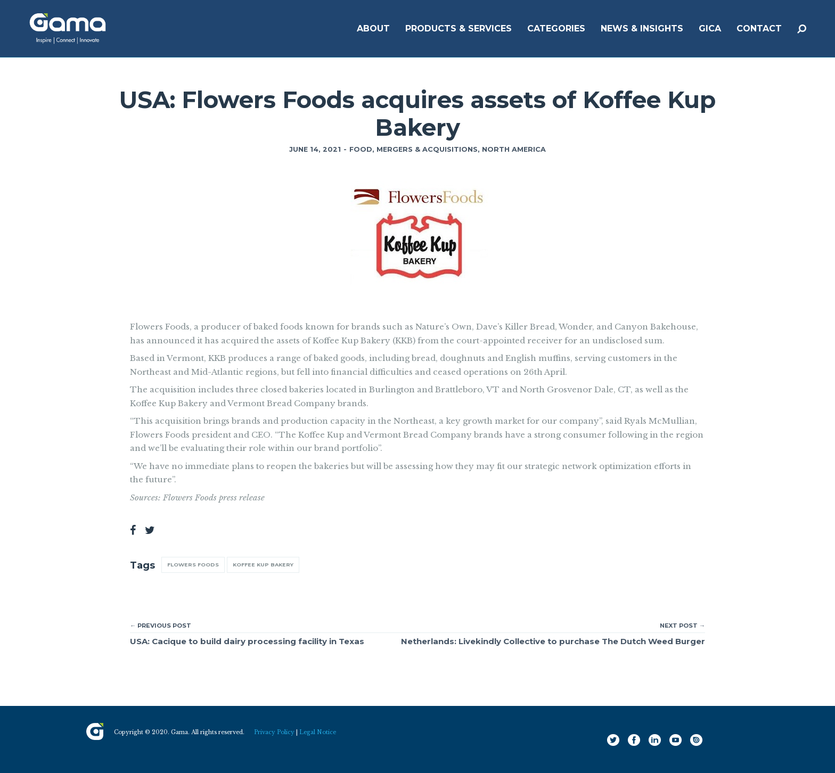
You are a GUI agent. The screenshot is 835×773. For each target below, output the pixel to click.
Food (360, 149)
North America (514, 149)
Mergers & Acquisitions (427, 149)
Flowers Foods (193, 565)
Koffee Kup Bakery (263, 565)
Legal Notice (317, 732)
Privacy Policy (274, 732)
